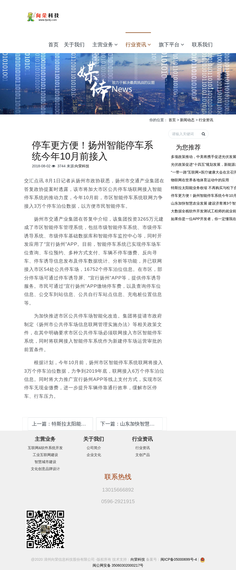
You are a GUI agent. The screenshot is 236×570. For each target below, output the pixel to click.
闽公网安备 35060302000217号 (118, 565)
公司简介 (94, 448)
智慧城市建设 (45, 462)
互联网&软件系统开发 (45, 448)
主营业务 (105, 44)
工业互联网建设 (45, 455)
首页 (53, 44)
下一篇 (131, 424)
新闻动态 (187, 120)
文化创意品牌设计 (45, 469)
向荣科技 (82, 166)
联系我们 (202, 44)
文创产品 (142, 455)
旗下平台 (171, 44)
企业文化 (94, 455)
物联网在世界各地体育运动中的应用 (200, 180)
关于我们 (74, 44)
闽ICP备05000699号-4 (179, 559)
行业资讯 (138, 44)
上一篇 (62, 424)
